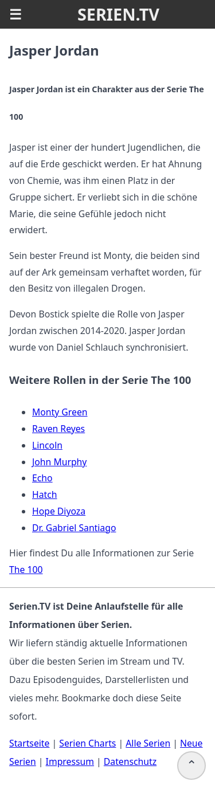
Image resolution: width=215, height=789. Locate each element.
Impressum (70, 761)
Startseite (29, 743)
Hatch (44, 494)
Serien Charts (87, 743)
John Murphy (59, 462)
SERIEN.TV (118, 14)
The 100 (26, 569)
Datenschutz (130, 761)
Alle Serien (148, 743)
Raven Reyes (58, 428)
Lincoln (47, 445)
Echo (42, 478)
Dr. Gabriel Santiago (74, 527)
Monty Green (60, 412)
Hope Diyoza (58, 511)
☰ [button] (15, 14)
